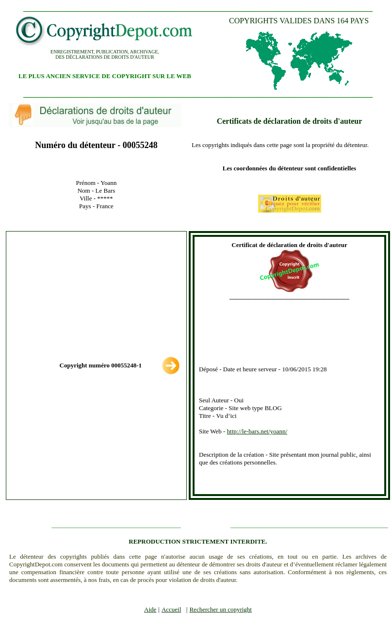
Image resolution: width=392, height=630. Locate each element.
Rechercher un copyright (220, 609)
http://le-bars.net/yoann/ (257, 431)
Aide (150, 609)
